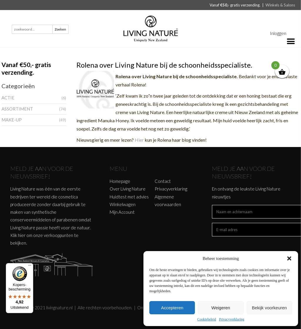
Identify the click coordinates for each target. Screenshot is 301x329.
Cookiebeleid (206, 319)
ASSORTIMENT (17, 108)
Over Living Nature (128, 188)
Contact (163, 181)
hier (22, 235)
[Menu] (29, 266)
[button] (289, 258)
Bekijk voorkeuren (269, 307)
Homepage (120, 181)
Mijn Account (122, 212)
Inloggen (278, 33)
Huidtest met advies (129, 196)
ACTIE (7, 97)
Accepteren (172, 307)
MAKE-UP (11, 119)
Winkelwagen (123, 204)
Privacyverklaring (231, 319)
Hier (140, 140)
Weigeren (220, 307)
